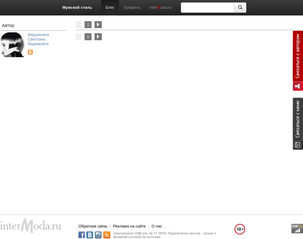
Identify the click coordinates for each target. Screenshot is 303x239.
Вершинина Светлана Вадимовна (38, 39)
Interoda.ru (160, 7)
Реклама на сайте (129, 226)
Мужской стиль (77, 7)
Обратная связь (93, 226)
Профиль (131, 7)
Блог (110, 7)
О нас (157, 226)
